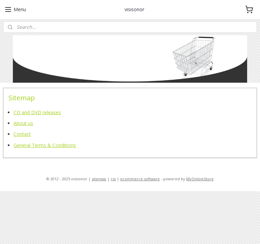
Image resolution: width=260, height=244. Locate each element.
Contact (22, 134)
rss (113, 178)
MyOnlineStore (200, 178)
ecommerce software (140, 178)
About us (23, 123)
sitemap (99, 178)
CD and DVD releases (37, 112)
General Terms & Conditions (45, 145)
